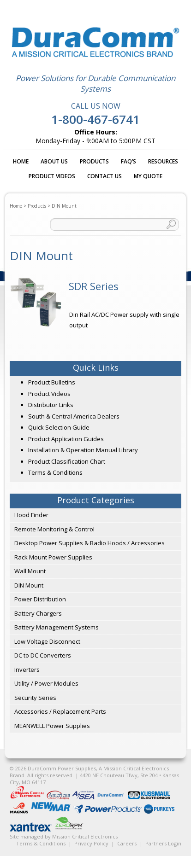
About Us (54, 161)
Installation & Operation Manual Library (83, 450)
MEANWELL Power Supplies (52, 726)
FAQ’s (128, 161)
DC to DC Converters (42, 655)
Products (94, 161)
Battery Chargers (38, 613)
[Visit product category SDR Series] (96, 286)
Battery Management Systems (56, 627)
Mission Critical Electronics (85, 836)
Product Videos (52, 176)
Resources (163, 161)
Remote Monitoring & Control (54, 529)
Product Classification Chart (66, 461)
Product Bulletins (51, 382)
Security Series (35, 697)
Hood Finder (31, 515)
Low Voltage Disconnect (47, 641)
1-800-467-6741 (95, 119)
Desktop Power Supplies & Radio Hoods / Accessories (89, 543)
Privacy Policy (91, 843)
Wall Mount (30, 571)
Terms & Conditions (55, 472)
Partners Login (163, 843)
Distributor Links (50, 405)
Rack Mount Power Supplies (53, 557)
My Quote (148, 176)
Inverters (27, 669)
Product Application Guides (66, 439)
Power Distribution (40, 599)
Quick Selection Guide (59, 427)
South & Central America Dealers (73, 416)
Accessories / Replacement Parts (60, 711)
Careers (127, 843)
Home (21, 161)
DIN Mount (28, 585)
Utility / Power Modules (46, 683)
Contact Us (104, 176)
